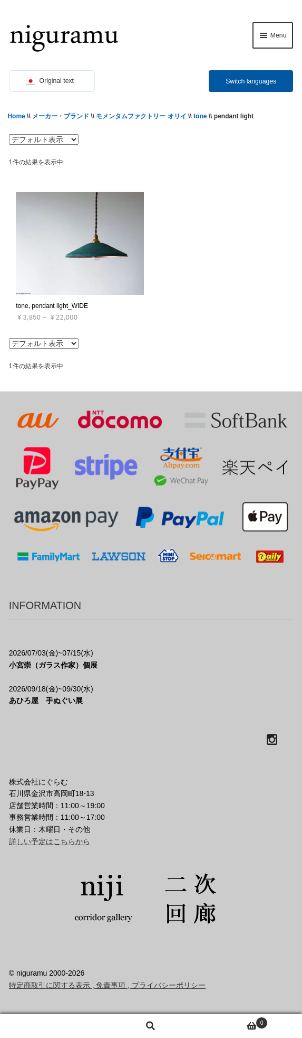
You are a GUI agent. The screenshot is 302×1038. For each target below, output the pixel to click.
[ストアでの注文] (44, 139)
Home (16, 116)
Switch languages (251, 81)
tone (200, 116)
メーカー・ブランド (60, 116)
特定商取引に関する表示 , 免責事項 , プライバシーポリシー (107, 985)
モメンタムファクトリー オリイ (141, 116)
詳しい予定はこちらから (49, 841)
